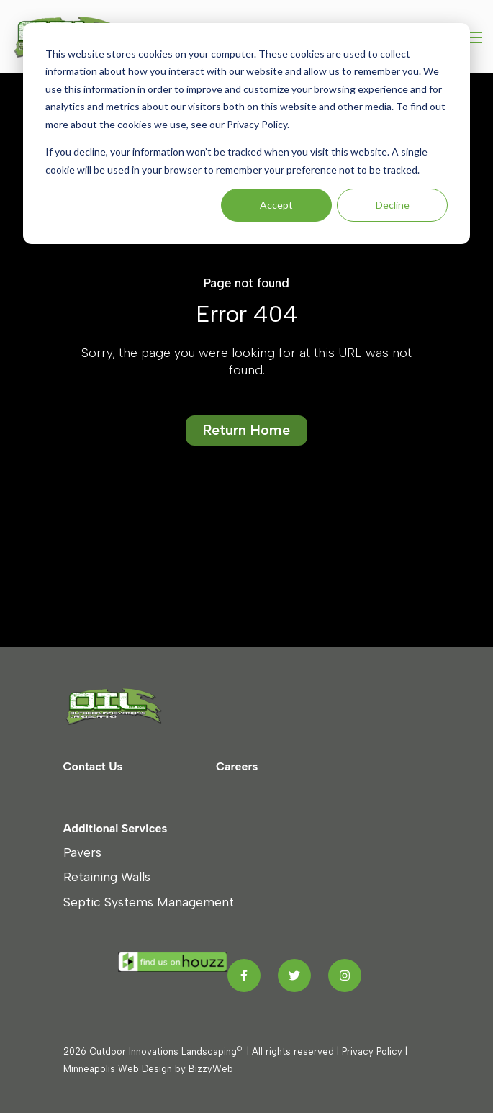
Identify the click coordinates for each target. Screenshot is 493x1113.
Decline (393, 205)
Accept (276, 205)
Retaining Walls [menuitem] (106, 876)
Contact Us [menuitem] (93, 766)
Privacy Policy (372, 1051)
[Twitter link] (294, 975)
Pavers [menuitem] (82, 852)
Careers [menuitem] (237, 766)
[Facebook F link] (244, 975)
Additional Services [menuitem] (115, 828)
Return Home (246, 429)
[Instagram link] (344, 975)
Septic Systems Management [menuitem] (148, 901)
